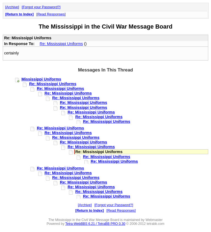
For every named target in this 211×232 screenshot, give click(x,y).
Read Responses (51, 14)
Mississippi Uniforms (41, 79)
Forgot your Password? (41, 7)
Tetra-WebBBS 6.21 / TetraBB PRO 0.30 (95, 224)
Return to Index (19, 14)
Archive (12, 7)
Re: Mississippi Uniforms (61, 44)
